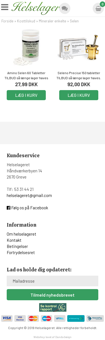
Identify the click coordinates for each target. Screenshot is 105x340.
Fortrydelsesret (21, 252)
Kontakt (14, 240)
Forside (7, 21)
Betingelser (17, 246)
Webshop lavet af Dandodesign (52, 337)
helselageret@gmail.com (29, 195)
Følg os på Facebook (27, 207)
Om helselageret (21, 233)
